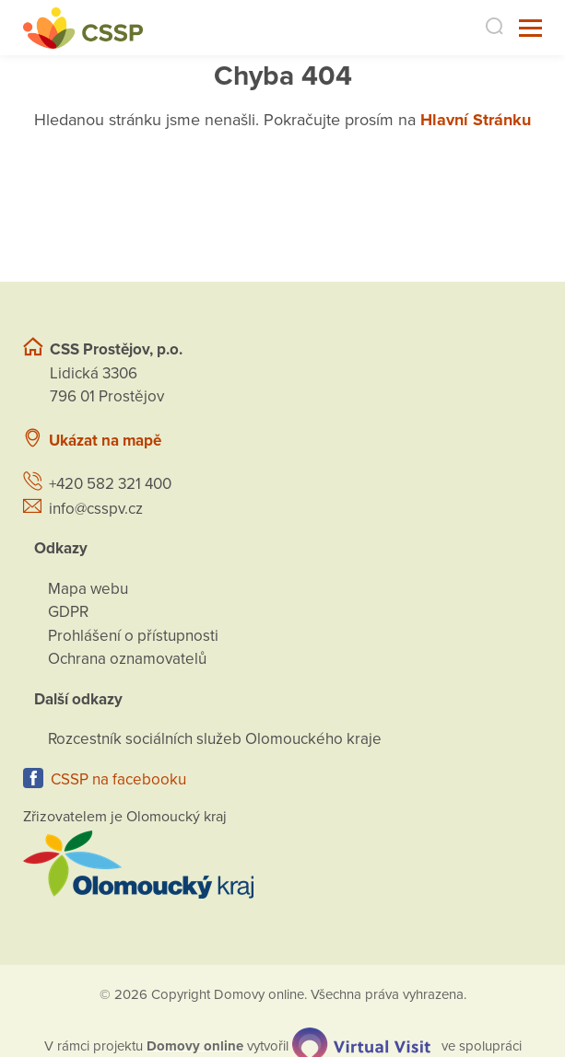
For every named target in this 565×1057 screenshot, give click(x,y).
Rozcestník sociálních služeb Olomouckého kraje (215, 739)
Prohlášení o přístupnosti (133, 635)
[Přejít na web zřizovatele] (282, 864)
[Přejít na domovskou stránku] (83, 28)
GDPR (68, 611)
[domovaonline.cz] (195, 1045)
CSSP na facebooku (118, 779)
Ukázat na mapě (105, 440)
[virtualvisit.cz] (361, 1045)
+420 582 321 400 (110, 484)
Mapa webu (88, 588)
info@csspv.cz (96, 508)
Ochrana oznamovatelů (127, 658)
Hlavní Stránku (475, 120)
